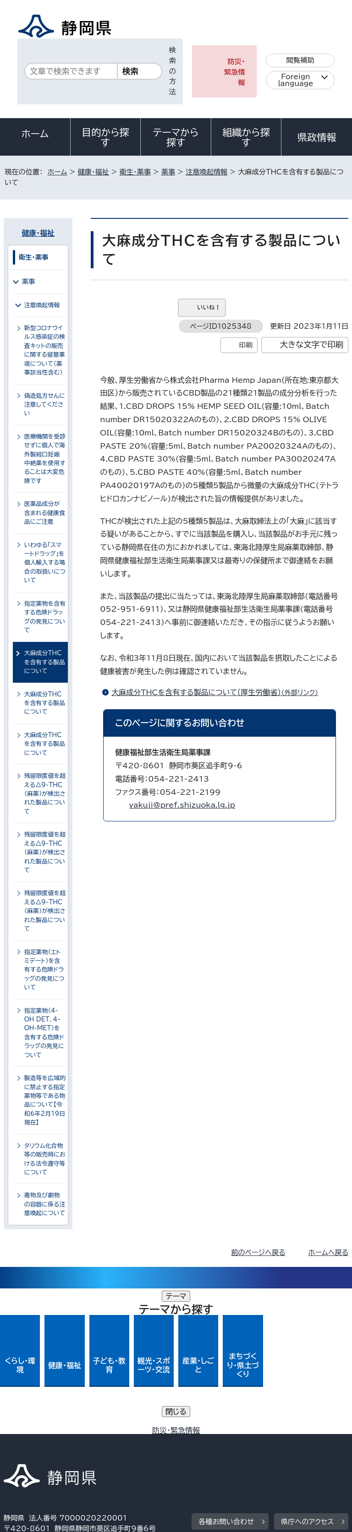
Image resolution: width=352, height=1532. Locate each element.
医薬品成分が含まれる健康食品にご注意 (44, 513)
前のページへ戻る (258, 1252)
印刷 (246, 345)
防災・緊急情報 (234, 72)
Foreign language (296, 80)
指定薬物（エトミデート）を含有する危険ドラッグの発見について (44, 970)
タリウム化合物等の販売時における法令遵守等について (45, 1159)
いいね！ (208, 307)
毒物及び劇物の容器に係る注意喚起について (45, 1204)
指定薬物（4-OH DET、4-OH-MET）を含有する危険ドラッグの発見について (44, 1033)
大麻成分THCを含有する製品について (44, 703)
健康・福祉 (93, 171)
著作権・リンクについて (46, 1432)
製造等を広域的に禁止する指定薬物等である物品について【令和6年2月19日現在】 (45, 1100)
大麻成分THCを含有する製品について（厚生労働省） (218, 692)
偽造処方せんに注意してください (44, 405)
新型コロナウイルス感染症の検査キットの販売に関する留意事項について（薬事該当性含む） (45, 350)
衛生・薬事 (135, 171)
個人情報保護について (148, 1432)
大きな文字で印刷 (312, 344)
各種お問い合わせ (226, 1376)
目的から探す (105, 137)
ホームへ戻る (328, 1252)
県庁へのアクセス (307, 1376)
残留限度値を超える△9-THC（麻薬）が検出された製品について (45, 794)
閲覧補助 (300, 60)
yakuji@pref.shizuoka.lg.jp (182, 805)
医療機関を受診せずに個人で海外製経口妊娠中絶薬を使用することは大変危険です (45, 459)
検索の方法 (172, 71)
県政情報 (316, 137)
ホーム (35, 134)
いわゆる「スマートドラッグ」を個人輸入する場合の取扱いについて (45, 563)
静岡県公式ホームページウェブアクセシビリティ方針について (103, 1443)
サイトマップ (29, 1454)
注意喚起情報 (206, 171)
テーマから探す (176, 137)
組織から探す (246, 137)
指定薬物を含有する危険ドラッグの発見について (45, 617)
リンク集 (241, 1443)
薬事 (168, 171)
